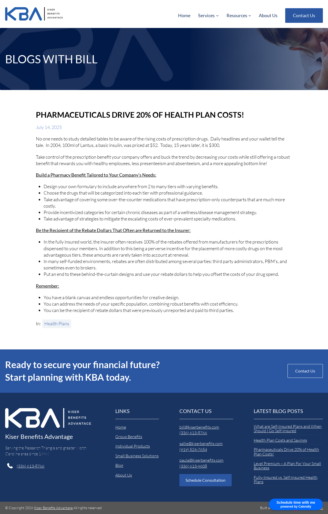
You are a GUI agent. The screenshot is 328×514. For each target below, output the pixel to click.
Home (120, 427)
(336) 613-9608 (193, 466)
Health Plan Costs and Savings (280, 440)
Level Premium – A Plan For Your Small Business (287, 465)
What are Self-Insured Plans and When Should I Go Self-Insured (288, 428)
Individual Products (132, 446)
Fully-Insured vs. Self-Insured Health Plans (285, 479)
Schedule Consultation (205, 480)
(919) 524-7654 (193, 449)
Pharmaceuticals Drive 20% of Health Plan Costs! (286, 451)
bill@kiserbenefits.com (199, 427)
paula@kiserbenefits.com (201, 460)
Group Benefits (128, 436)
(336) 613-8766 (30, 466)
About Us (123, 475)
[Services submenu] (208, 15)
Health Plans (56, 323)
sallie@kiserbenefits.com (201, 443)
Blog (119, 465)
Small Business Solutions (137, 455)
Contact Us (304, 15)
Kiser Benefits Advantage (39, 436)
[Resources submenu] (239, 15)
